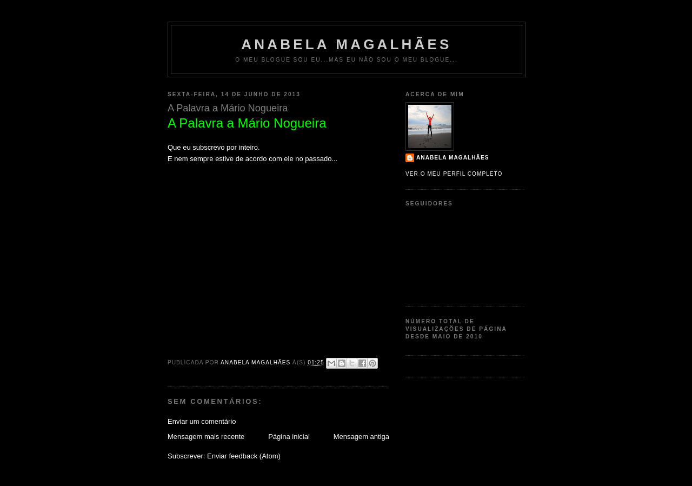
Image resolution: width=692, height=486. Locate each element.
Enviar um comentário (202, 421)
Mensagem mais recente (206, 436)
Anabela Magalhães (346, 44)
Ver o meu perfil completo (454, 174)
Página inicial (289, 436)
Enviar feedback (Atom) (244, 456)
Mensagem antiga (361, 436)
